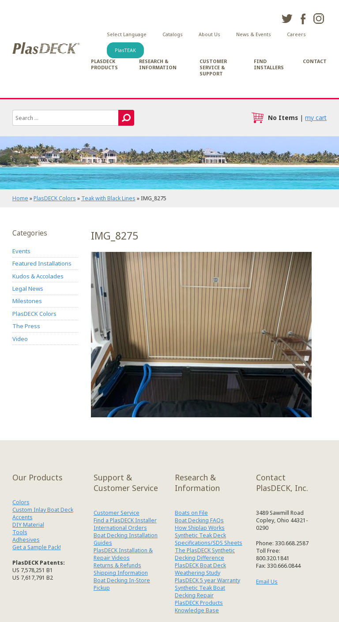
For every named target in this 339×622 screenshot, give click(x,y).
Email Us (267, 581)
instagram (319, 18)
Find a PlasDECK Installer (125, 520)
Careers (296, 34)
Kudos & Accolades (38, 276)
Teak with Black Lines (108, 198)
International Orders (120, 528)
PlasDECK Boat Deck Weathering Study (200, 569)
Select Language (127, 34)
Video (20, 339)
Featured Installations (42, 263)
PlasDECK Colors (55, 198)
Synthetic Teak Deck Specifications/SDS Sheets (208, 539)
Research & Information (158, 64)
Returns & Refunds (117, 565)
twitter (287, 18)
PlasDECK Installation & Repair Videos (123, 554)
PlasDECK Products (104, 64)
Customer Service (116, 513)
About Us (209, 34)
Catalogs (172, 34)
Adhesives (26, 539)
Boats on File (191, 513)
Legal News (27, 288)
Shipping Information (121, 573)
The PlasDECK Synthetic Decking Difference (205, 554)
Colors (21, 502)
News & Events (253, 34)
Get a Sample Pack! (36, 547)
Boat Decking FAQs (199, 520)
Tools (19, 532)
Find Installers (269, 64)
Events (21, 251)
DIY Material (28, 524)
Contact (315, 61)
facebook (303, 18)
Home (20, 198)
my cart (316, 117)
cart (257, 118)
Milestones (27, 301)
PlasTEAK (125, 50)
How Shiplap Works (200, 528)
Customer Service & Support (213, 67)
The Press (26, 326)
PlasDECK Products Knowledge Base (199, 606)
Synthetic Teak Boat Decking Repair (200, 591)
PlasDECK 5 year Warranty (207, 580)
